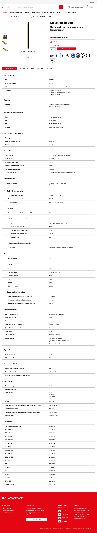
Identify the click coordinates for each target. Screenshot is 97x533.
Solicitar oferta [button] (66, 49)
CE (94, 528)
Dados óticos (7, 151)
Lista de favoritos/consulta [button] (59, 42)
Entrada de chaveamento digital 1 (20, 243)
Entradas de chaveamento (17, 219)
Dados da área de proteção (12, 133)
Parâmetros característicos (12, 112)
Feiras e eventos (6, 508)
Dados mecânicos (9, 310)
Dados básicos (8, 75)
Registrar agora (36, 519)
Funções (6, 100)
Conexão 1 (9, 264)
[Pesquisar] (61, 7)
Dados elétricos (8, 179)
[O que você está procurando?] (37, 7)
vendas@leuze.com (80, 518)
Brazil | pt (92, 2)
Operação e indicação (10, 350)
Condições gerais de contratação (82, 528)
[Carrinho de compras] (94, 6)
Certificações (7, 381)
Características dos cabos (14, 292)
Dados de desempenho (13, 191)
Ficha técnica (67, 528)
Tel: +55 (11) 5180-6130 (81, 514)
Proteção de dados (45, 528)
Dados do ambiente (10, 364)
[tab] (9, 68)
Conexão (6, 254)
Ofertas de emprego (7, 512)
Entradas (8, 208)
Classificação (7, 422)
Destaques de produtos (8, 510)
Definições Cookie (57, 528)
